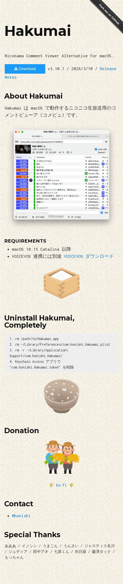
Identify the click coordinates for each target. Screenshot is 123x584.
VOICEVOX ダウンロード (89, 256)
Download (25, 69)
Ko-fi (61, 485)
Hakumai (37, 30)
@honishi (21, 515)
